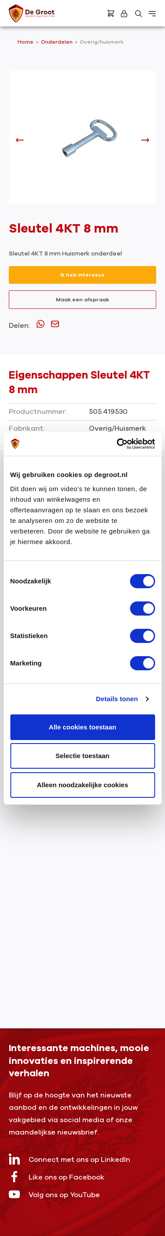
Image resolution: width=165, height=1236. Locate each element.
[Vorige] (19, 142)
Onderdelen (57, 41)
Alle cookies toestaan (82, 727)
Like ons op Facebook (56, 1176)
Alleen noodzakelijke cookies (82, 785)
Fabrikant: (27, 428)
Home (25, 41)
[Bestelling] (111, 13)
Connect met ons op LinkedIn (69, 1159)
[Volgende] (145, 142)
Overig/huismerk (102, 41)
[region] (82, 142)
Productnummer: (37, 412)
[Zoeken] (139, 14)
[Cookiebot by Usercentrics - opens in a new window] (117, 444)
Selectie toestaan (82, 755)
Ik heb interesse (82, 274)
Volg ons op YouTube (54, 1194)
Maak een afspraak (82, 299)
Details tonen (117, 699)
